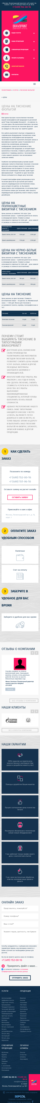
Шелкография (6, 998)
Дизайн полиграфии (9, 1011)
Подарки (4, 1061)
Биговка (4, 1020)
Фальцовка (5, 1022)
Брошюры (23, 1013)
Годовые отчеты (25, 1031)
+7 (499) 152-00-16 (21, 7)
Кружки (4, 1055)
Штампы (23, 1057)
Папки (22, 1025)
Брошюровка (6, 1005)
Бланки (22, 1000)
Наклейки (23, 1002)
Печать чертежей (8, 1027)
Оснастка (23, 1055)
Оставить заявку (20, 497)
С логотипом (6, 1066)
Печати (22, 1052)
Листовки (23, 1005)
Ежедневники (24, 1020)
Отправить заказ (20, 978)
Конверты (23, 1007)
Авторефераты (25, 1029)
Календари (24, 1009)
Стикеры (23, 1022)
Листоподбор (6, 1025)
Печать (4, 1063)
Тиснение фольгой (8, 1009)
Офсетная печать (8, 1002)
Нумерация (5, 1018)
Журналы (23, 1018)
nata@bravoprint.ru (20, 1081)
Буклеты (23, 1011)
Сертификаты (24, 1027)
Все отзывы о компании (24, 701)
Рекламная (5, 1070)
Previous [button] (32, 653)
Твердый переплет (8, 1007)
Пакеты (4, 1057)
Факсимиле (24, 1059)
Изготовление (6, 1068)
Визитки (23, 998)
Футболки (5, 1052)
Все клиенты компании (20, 730)
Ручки (4, 1059)
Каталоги (23, 1016)
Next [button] (36, 653)
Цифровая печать (8, 1000)
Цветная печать (7, 1016)
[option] (20, 675)
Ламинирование (7, 1013)
